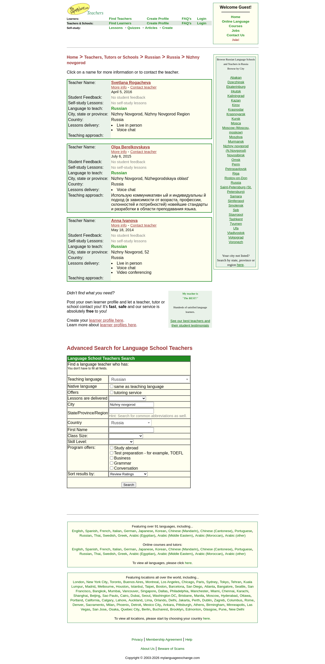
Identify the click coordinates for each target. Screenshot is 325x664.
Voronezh (236, 242)
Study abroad (124, 448)
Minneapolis (236, 605)
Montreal (152, 582)
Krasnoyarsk (235, 114)
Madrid (90, 586)
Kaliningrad (236, 96)
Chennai (228, 591)
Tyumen (236, 224)
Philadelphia (179, 591)
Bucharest (160, 609)
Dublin (207, 600)
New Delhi (236, 609)
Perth (196, 600)
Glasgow (209, 609)
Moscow (212, 596)
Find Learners (120, 23)
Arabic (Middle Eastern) (175, 535)
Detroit (136, 605)
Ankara (168, 605)
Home (235, 17)
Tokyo (224, 582)
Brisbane (185, 596)
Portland (76, 600)
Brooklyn (176, 609)
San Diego (194, 586)
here (240, 265)
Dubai (135, 596)
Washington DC (164, 596)
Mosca (236, 123)
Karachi (242, 591)
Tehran (236, 582)
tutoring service (126, 392)
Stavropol (236, 214)
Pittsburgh (183, 605)
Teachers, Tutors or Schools (111, 57)
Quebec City (130, 609)
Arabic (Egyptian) (142, 535)
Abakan (235, 77)
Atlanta (209, 586)
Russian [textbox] (118, 379)
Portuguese (243, 531)
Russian (152, 57)
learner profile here (106, 320)
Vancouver (130, 591)
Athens (198, 605)
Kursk (236, 119)
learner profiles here (118, 325)
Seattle (240, 586)
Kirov (236, 105)
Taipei (149, 586)
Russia (173, 57)
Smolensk (236, 205)
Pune (222, 609)
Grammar (120, 463)
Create (167, 28)
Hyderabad (229, 596)
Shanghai (80, 596)
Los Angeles (170, 582)
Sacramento (95, 605)
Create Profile (158, 19)
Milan (110, 605)
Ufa (236, 228)
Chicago (188, 582)
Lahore (121, 600)
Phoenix (123, 605)
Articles (151, 28)
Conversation (124, 468)
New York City (96, 582)
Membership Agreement (164, 639)
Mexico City (152, 605)
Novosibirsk (236, 155)
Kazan (236, 100)
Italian (117, 531)
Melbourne (106, 586)
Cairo (124, 596)
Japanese (145, 531)
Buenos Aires (133, 582)
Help (188, 639)
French (105, 531)
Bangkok (99, 591)
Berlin (146, 609)
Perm (236, 164)
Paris (200, 582)
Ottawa (245, 596)
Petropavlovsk (236, 169)
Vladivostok (236, 233)
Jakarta (184, 600)
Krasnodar (236, 109)
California (92, 600)
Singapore (148, 591)
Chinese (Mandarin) (183, 531)
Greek (122, 535)
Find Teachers (120, 19)
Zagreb (219, 600)
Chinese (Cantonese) (216, 531)
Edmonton (193, 609)
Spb (236, 210)
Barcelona (176, 586)
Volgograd (235, 237)
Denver (78, 605)
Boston (161, 586)
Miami (215, 591)
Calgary (107, 600)
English (77, 531)
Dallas (163, 591)
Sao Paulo (110, 596)
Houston (122, 586)
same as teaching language (137, 386)
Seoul (146, 596)
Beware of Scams (171, 649)
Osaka (114, 609)
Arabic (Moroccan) (209, 535)
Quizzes (133, 28)
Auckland (135, 600)
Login (201, 19)
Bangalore (225, 586)
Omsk (236, 160)
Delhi (172, 600)
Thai (97, 535)
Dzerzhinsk (236, 82)
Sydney (211, 582)
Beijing (95, 596)
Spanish (91, 531)
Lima (148, 600)
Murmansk (236, 141)
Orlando (160, 600)
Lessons (116, 28)
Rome (249, 600)
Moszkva (236, 137)
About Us (148, 649)
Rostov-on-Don (235, 178)
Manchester (199, 591)
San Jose (99, 609)
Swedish (109, 535)
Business (120, 458)
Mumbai (114, 591)
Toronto (115, 582)
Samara (236, 196)
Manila (199, 596)
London (78, 582)
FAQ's (186, 19)
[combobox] (149, 379)
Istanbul (137, 586)
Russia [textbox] (117, 423)
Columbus (234, 600)
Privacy (137, 639)
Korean (160, 531)
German (130, 531)
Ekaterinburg (236, 87)
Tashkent (235, 219)
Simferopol (236, 201)
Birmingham (215, 605)
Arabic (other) (235, 535)
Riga (235, 173)
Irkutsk (236, 91)
